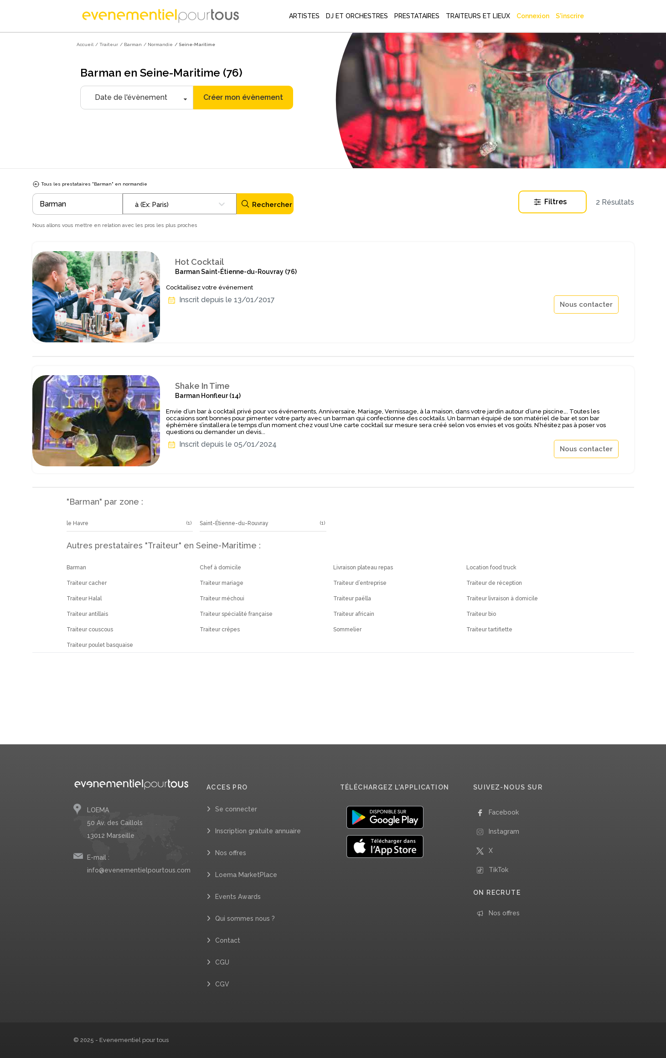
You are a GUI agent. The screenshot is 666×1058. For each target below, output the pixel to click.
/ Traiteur (106, 44)
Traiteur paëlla (352, 598)
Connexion (532, 16)
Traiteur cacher (87, 583)
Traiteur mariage (221, 583)
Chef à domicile (220, 567)
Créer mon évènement (243, 97)
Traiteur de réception (494, 583)
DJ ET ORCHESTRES (357, 16)
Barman (76, 567)
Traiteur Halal (84, 598)
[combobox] (180, 203)
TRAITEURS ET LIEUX (478, 16)
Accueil (85, 44)
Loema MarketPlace (246, 874)
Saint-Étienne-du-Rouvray (234, 523)
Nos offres (230, 853)
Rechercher (266, 204)
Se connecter (236, 809)
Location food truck (491, 567)
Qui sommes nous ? (245, 918)
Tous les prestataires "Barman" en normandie (89, 183)
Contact (227, 940)
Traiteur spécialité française (236, 614)
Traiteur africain (353, 614)
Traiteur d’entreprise (360, 583)
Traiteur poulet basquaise (100, 645)
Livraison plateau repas (363, 567)
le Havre (77, 523)
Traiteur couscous (90, 629)
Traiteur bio (481, 614)
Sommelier (347, 629)
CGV (222, 984)
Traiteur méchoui (222, 598)
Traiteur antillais (87, 614)
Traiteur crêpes (220, 629)
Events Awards (238, 896)
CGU (222, 962)
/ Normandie (158, 44)
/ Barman (131, 44)
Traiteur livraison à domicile (502, 598)
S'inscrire (570, 16)
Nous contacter (586, 304)
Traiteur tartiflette (489, 629)
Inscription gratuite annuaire (258, 831)
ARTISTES (304, 16)
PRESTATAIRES (416, 16)
